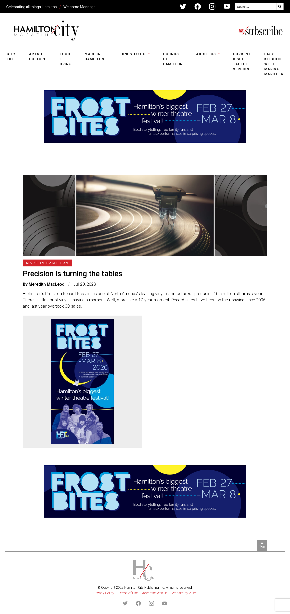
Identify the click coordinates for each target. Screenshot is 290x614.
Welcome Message (79, 7)
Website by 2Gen (184, 593)
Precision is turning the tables (72, 273)
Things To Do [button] (132, 54)
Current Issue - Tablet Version (242, 61)
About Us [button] (206, 54)
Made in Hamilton (94, 56)
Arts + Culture (37, 56)
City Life (11, 56)
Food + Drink (65, 59)
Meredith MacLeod (47, 284)
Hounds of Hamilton (173, 59)
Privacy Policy (103, 593)
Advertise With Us (155, 593)
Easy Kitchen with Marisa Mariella (273, 64)
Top (262, 546)
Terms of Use (128, 593)
